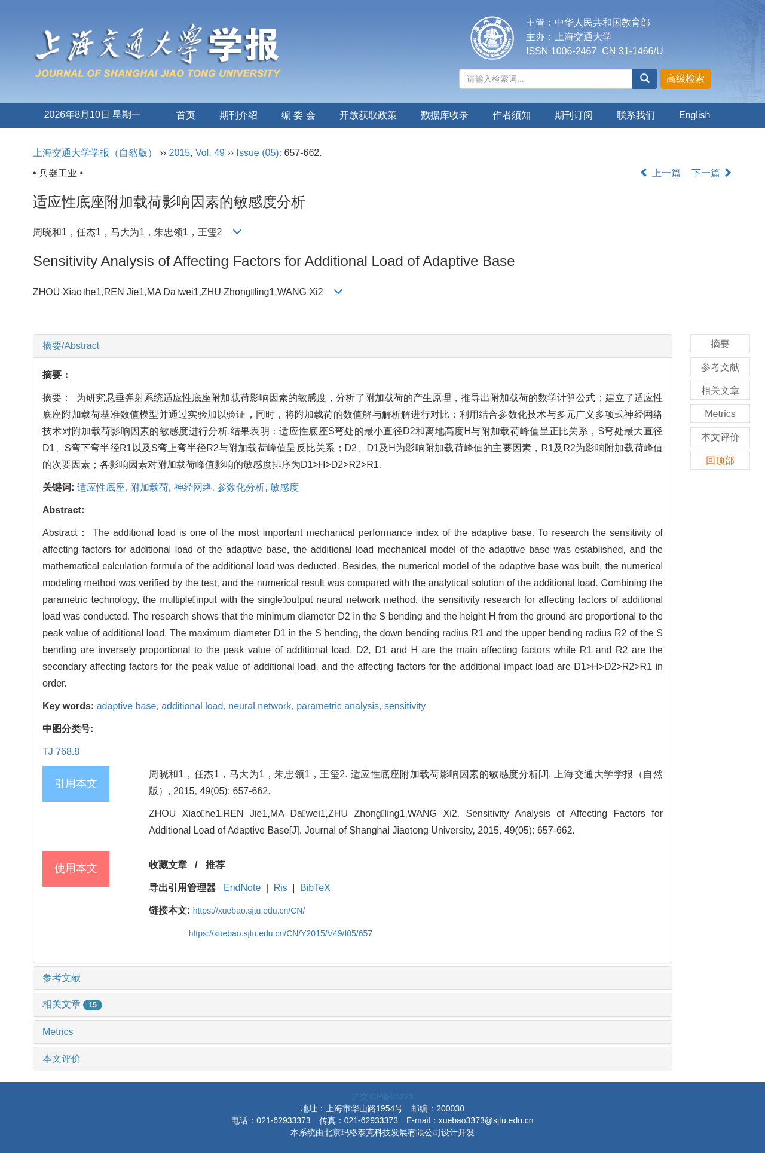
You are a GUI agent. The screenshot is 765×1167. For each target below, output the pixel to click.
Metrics (58, 1032)
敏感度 (284, 487)
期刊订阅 (574, 115)
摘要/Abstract (70, 346)
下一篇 (711, 173)
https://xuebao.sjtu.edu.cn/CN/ (249, 910)
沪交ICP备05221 (382, 1096)
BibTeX (315, 888)
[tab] (352, 346)
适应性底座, (103, 487)
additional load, (194, 706)
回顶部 (720, 460)
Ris (280, 888)
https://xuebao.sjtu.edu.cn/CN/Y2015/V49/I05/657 (280, 933)
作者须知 (511, 115)
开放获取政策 (368, 115)
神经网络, (196, 487)
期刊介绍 (238, 115)
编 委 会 (298, 115)
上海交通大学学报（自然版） (95, 153)
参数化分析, (243, 487)
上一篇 (659, 173)
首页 (185, 115)
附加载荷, (152, 487)
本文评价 (61, 1058)
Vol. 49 (210, 153)
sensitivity (405, 706)
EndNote (242, 888)
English (694, 115)
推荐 (215, 865)
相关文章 (72, 1004)
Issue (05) (258, 153)
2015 (180, 153)
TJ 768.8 (60, 751)
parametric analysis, (340, 706)
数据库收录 (445, 115)
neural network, (262, 706)
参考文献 (61, 978)
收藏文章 (168, 865)
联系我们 (636, 115)
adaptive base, (129, 706)
